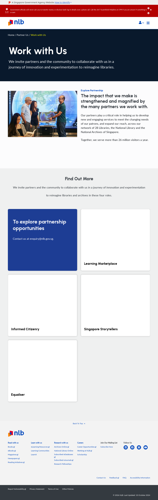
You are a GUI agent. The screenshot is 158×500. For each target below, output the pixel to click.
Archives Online (61, 447)
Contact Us (101, 478)
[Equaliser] (42, 371)
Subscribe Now (106, 447)
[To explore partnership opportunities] (42, 240)
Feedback (114, 478)
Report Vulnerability (17, 489)
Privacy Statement (37, 489)
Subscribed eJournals (63, 460)
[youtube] (146, 449)
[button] (141, 23)
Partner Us (23, 35)
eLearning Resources (40, 447)
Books (11, 447)
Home (11, 35)
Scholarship (82, 454)
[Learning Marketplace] (115, 240)
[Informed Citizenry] (42, 305)
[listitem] (13, 443)
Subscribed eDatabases (63, 455)
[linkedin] (127, 449)
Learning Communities (40, 450)
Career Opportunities (86, 447)
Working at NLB (84, 450)
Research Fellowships (62, 464)
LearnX (34, 454)
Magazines (13, 454)
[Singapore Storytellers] (115, 305)
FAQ (124, 478)
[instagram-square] (140, 449)
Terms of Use (53, 489)
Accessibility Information (140, 478)
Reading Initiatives (16, 462)
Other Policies (68, 489)
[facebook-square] (133, 449)
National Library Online (63, 450)
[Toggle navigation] (148, 23)
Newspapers (14, 458)
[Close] (153, 7)
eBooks (12, 450)
